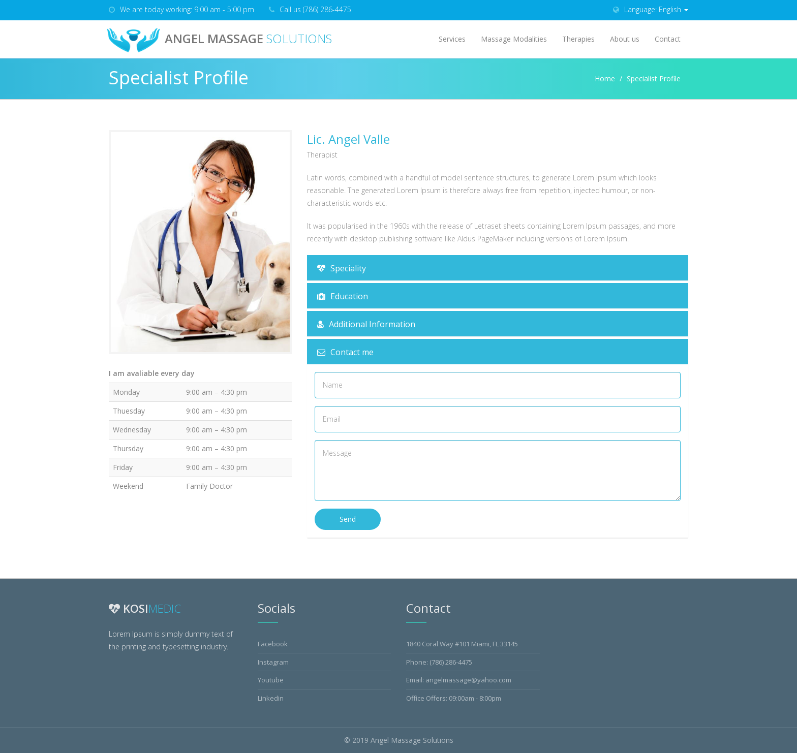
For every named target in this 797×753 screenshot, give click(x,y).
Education (342, 296)
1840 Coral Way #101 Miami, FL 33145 (462, 643)
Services (452, 39)
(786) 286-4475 (451, 662)
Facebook (273, 643)
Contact (668, 39)
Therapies (578, 39)
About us (624, 39)
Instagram (273, 662)
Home (605, 78)
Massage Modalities (514, 39)
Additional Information (366, 324)
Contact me (345, 352)
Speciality (341, 268)
